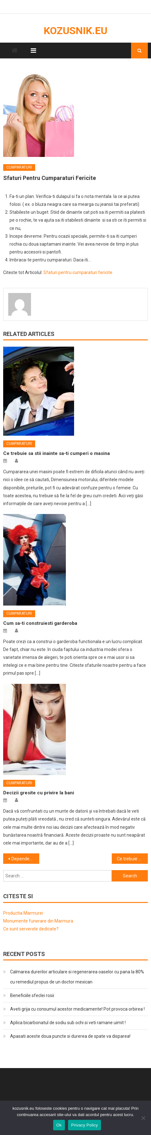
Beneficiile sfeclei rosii (32, 995)
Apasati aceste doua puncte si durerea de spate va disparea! (70, 1036)
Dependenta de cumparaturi (25, 858)
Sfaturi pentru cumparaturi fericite (77, 272)
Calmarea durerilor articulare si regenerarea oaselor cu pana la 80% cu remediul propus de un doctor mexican (77, 976)
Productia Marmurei (23, 913)
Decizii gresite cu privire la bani (38, 793)
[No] (143, 1118)
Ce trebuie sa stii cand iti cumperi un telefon (132, 858)
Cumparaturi (19, 167)
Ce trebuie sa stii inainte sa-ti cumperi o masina (56, 453)
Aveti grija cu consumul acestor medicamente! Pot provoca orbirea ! (77, 1009)
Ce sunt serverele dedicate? (31, 928)
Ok (59, 1125)
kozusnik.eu (75, 31)
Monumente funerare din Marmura (38, 920)
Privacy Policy (84, 1125)
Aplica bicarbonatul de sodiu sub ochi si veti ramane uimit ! (68, 1022)
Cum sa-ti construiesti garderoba (40, 623)
